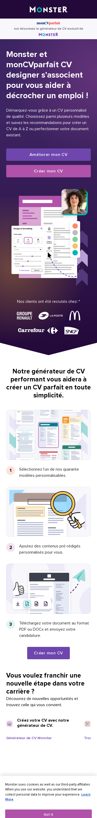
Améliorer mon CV (48, 154)
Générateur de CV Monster (29, 738)
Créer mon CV (48, 171)
